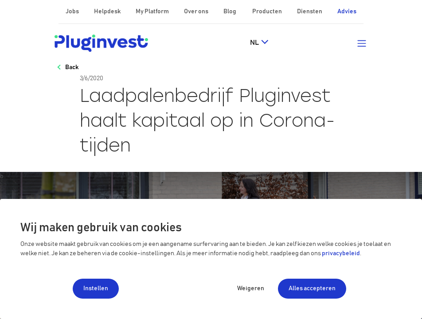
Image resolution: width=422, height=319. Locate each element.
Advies (346, 11)
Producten (267, 11)
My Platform (152, 11)
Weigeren (250, 288)
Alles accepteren (312, 288)
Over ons (196, 11)
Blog (230, 11)
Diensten (310, 11)
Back (71, 67)
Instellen (95, 288)
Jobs (73, 11)
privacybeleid (341, 253)
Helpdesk (107, 11)
